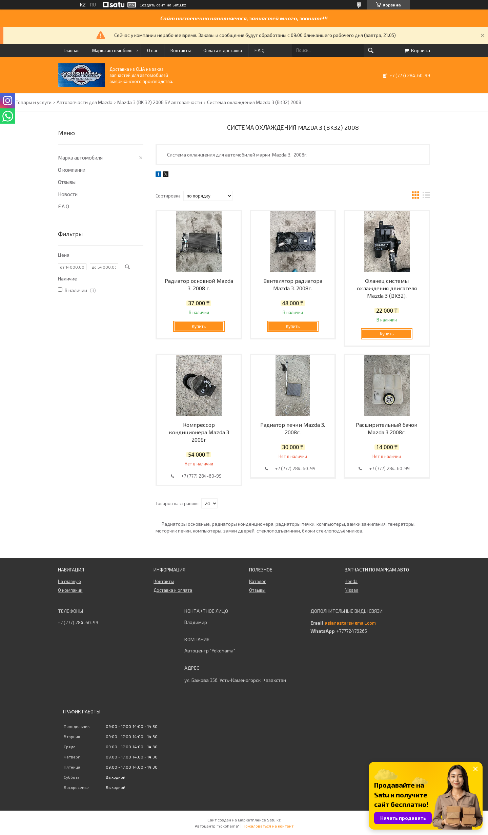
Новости (68, 194)
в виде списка (426, 196)
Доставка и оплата (173, 590)
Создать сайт (152, 4)
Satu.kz (274, 819)
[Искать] (371, 50)
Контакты (180, 50)
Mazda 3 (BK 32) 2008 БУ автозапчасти (159, 102)
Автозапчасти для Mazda (85, 102)
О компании (71, 170)
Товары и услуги (34, 102)
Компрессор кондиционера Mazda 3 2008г (199, 432)
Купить (199, 326)
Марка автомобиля (112, 50)
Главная (72, 50)
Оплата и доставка (222, 50)
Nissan (351, 590)
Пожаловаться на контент (268, 825)
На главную (69, 581)
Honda (351, 581)
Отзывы (67, 182)
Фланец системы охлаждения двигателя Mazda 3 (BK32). (387, 288)
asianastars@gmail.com (350, 623)
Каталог (257, 581)
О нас (152, 50)
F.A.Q (260, 50)
